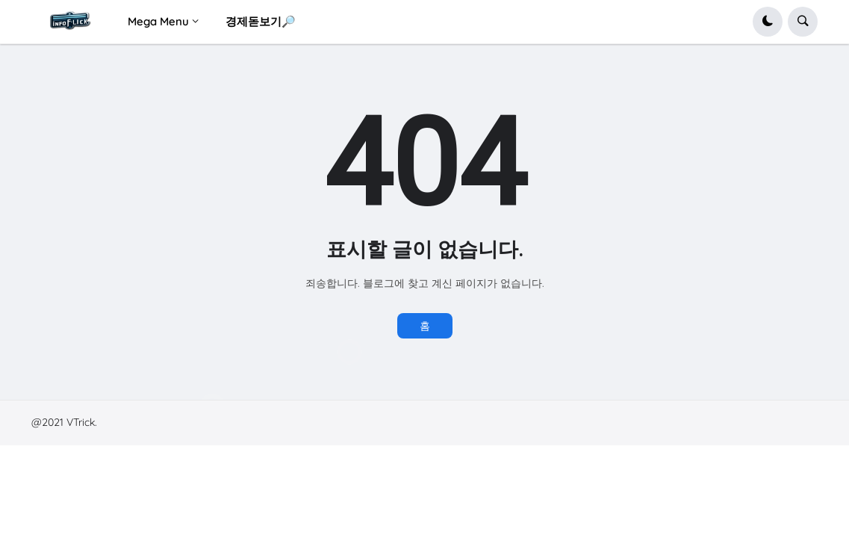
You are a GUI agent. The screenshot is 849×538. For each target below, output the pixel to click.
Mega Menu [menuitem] (158, 21)
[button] (768, 22)
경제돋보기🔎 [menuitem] (261, 21)
